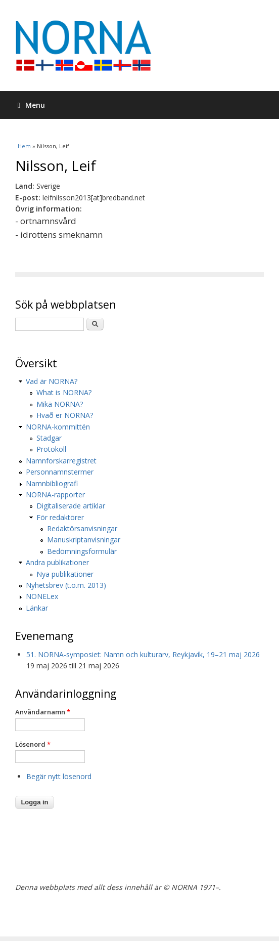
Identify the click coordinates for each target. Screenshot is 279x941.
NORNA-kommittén (58, 427)
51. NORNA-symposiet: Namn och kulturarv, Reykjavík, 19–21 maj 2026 (143, 654)
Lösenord (33, 744)
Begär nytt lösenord (58, 776)
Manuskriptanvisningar (83, 539)
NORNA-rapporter (55, 494)
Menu (31, 105)
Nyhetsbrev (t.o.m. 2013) (66, 585)
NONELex (42, 596)
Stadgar (49, 438)
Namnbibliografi (52, 483)
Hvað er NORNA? (64, 415)
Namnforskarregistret (61, 460)
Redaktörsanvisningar (82, 528)
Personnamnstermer (60, 472)
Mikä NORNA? (59, 404)
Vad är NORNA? (51, 381)
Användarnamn (42, 711)
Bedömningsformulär (82, 551)
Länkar (37, 608)
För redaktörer (60, 517)
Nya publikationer (65, 574)
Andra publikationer (57, 562)
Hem (24, 146)
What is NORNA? (63, 392)
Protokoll (51, 449)
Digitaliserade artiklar (70, 505)
